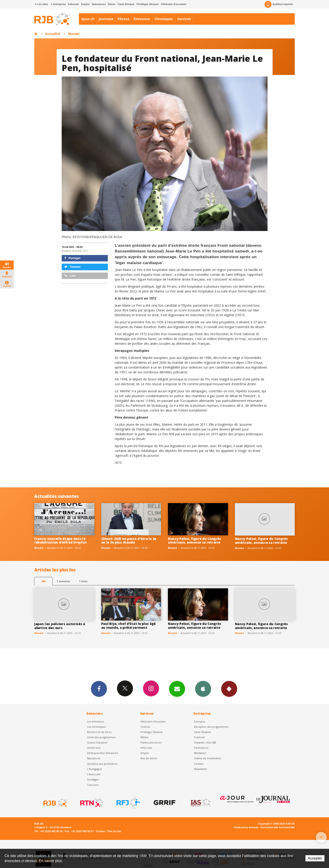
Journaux (106, 19)
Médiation (200, 752)
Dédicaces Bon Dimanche (102, 752)
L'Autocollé (94, 774)
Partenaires (201, 747)
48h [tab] (43, 581)
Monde (73, 34)
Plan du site (114, 831)
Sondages (93, 779)
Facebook (99, 688)
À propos (199, 721)
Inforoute (73, 4)
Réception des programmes (211, 726)
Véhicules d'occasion (173, 4)
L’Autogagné (94, 768)
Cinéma (145, 726)
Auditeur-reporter (279, 4)
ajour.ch (87, 19)
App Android (229, 688)
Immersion (94, 747)
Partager (72, 258)
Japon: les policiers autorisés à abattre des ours (59, 626)
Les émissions (95, 721)
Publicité (199, 737)
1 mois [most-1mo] (83, 581)
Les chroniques (96, 726)
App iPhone (203, 688)
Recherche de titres (99, 731)
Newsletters (177, 688)
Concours (93, 784)
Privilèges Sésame (148, 4)
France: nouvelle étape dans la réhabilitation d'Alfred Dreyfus (60, 540)
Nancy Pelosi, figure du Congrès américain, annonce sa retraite (194, 540)
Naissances (99, 4)
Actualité (52, 34)
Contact (198, 763)
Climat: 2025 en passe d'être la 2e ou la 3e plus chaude (128, 540)
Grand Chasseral (97, 742)
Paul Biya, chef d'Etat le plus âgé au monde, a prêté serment (128, 625)
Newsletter (200, 768)
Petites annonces (151, 742)
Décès (111, 4)
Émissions (142, 19)
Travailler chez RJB (205, 742)
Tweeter (72, 266)
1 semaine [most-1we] (63, 581)
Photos (123, 19)
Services (184, 19)
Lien (70, 275)
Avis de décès (149, 758)
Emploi (85, 4)
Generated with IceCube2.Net (277, 827)
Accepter (315, 858)
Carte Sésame (126, 4)
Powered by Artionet (246, 827)
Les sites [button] (41, 4)
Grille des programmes (101, 737)
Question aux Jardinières (102, 763)
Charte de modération (207, 758)
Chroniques (163, 19)
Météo (145, 737)
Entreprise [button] (58, 4)
